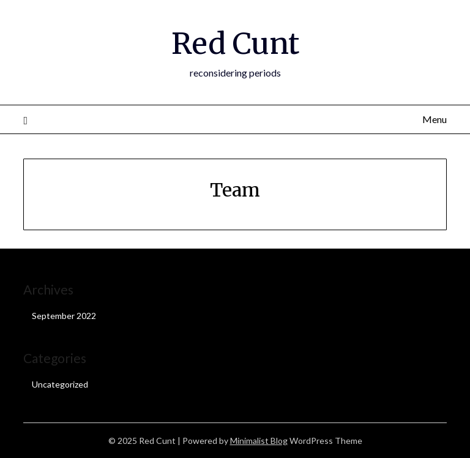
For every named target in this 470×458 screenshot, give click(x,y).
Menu (434, 119)
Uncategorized (60, 384)
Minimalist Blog (259, 440)
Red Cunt (235, 43)
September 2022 (64, 315)
